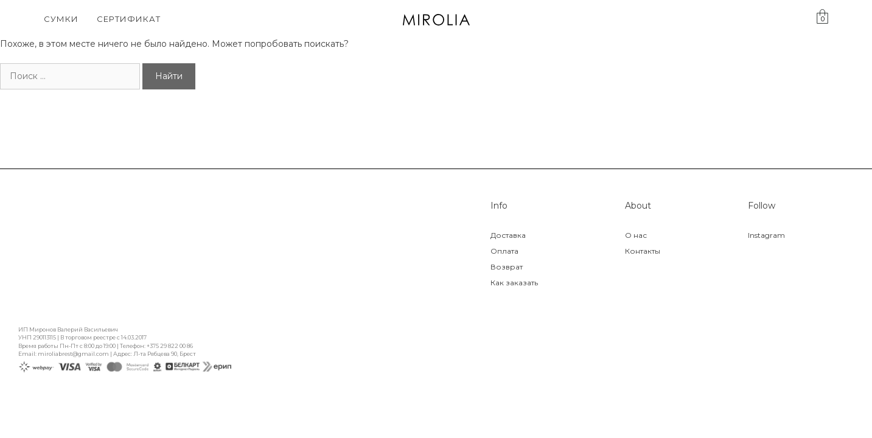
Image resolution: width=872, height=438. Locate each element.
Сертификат (129, 19)
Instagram (766, 235)
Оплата (504, 250)
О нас (636, 235)
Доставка (508, 235)
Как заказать (514, 282)
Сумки (61, 19)
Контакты (642, 250)
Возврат (506, 266)
